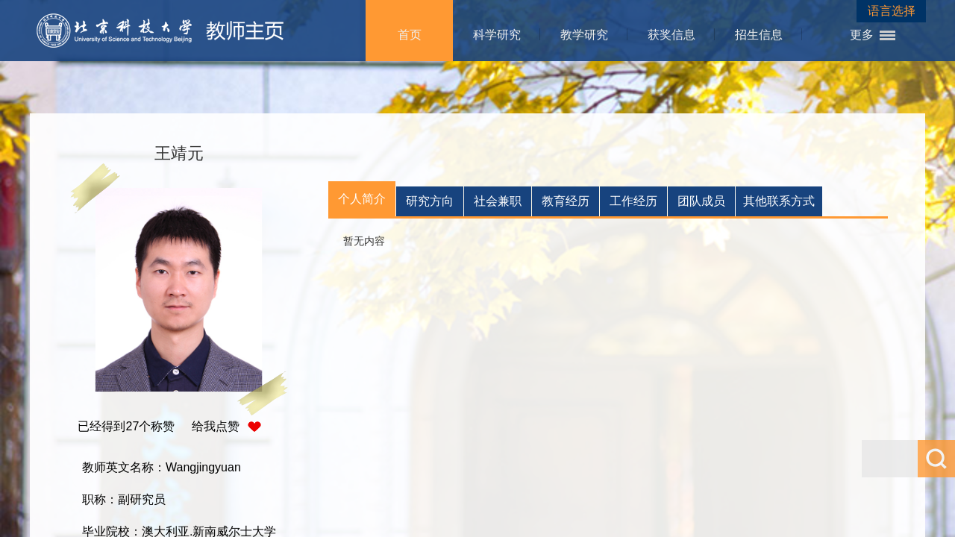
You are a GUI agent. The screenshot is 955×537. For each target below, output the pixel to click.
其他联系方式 (779, 201)
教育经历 (565, 201)
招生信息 (759, 34)
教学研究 (584, 34)
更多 (862, 34)
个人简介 (362, 198)
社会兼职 (498, 201)
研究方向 (430, 201)
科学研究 (497, 34)
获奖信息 (671, 34)
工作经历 (633, 201)
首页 (410, 34)
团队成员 (701, 201)
